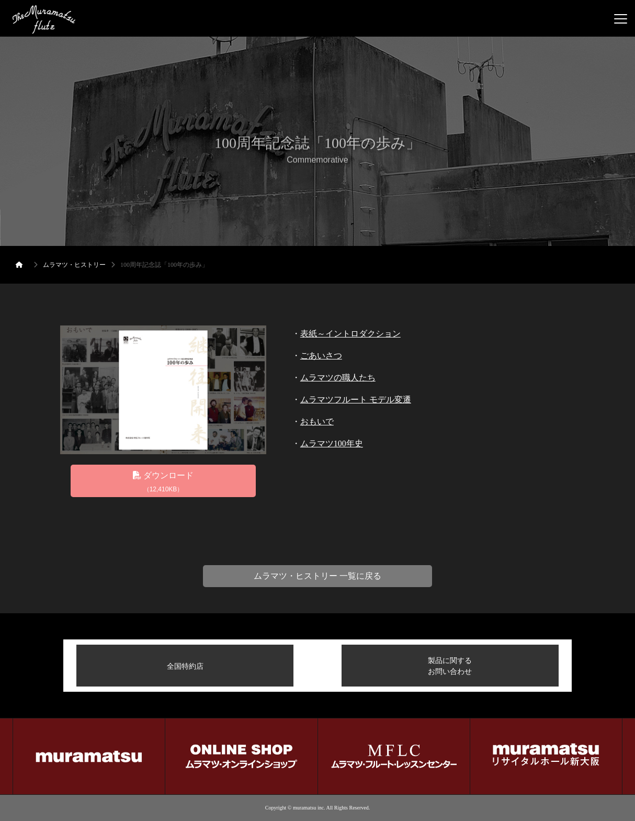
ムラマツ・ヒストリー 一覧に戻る (317, 575)
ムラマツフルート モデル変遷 (355, 399)
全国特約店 (185, 666)
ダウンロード (163, 482)
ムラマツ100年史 (331, 443)
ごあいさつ (321, 355)
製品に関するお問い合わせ (450, 666)
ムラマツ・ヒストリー (74, 264)
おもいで (317, 421)
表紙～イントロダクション (350, 333)
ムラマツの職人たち (338, 377)
